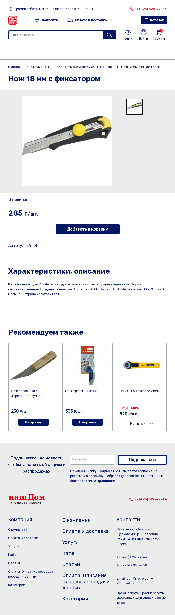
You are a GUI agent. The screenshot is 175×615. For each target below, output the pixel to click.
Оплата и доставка (23, 538)
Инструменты (37, 67)
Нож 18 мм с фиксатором (140, 67)
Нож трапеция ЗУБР (81, 391)
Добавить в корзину (87, 229)
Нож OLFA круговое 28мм (139, 391)
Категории (16, 585)
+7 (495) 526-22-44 (150, 9)
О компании (17, 529)
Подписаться (142, 459)
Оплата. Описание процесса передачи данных (86, 582)
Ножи (111, 67)
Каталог (157, 20)
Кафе (12, 555)
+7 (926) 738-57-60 (132, 565)
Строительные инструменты (77, 67)
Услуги (13, 546)
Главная (14, 67)
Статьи (14, 563)
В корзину (33, 422)
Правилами (106, 481)
